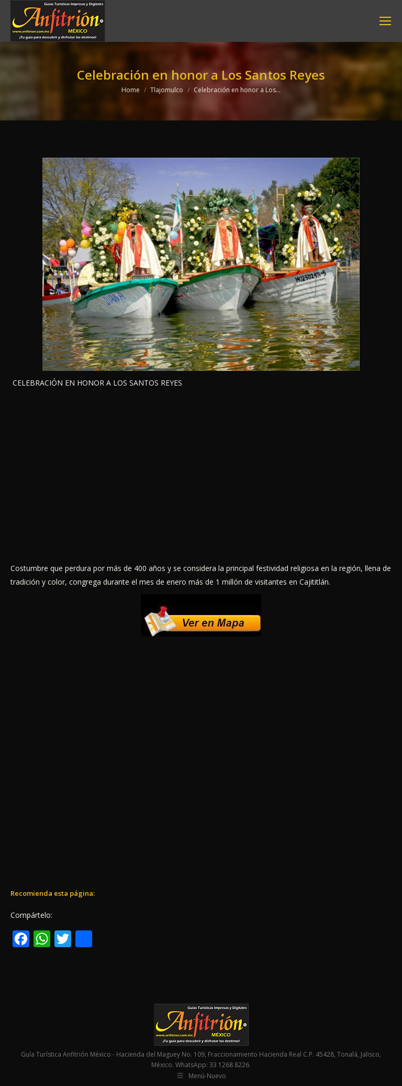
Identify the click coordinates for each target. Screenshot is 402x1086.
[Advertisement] (201, 475)
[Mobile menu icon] (385, 21)
